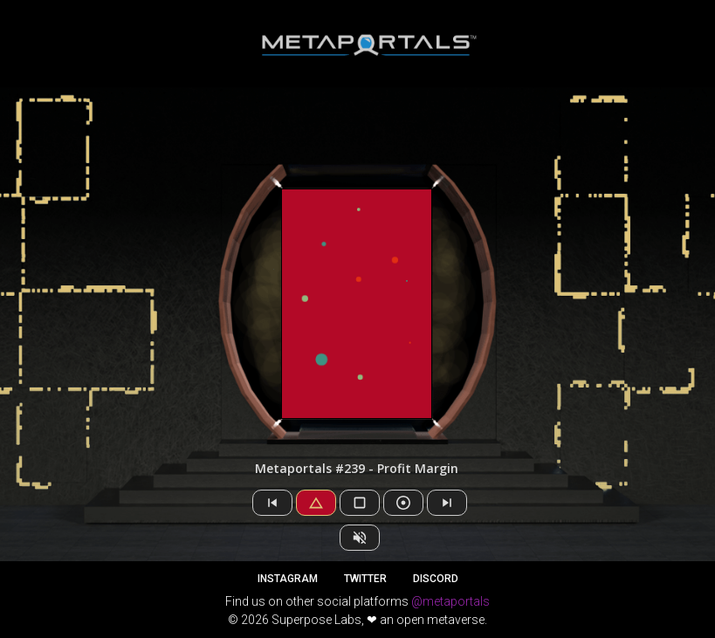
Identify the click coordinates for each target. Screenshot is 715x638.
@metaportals (450, 601)
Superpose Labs (316, 620)
